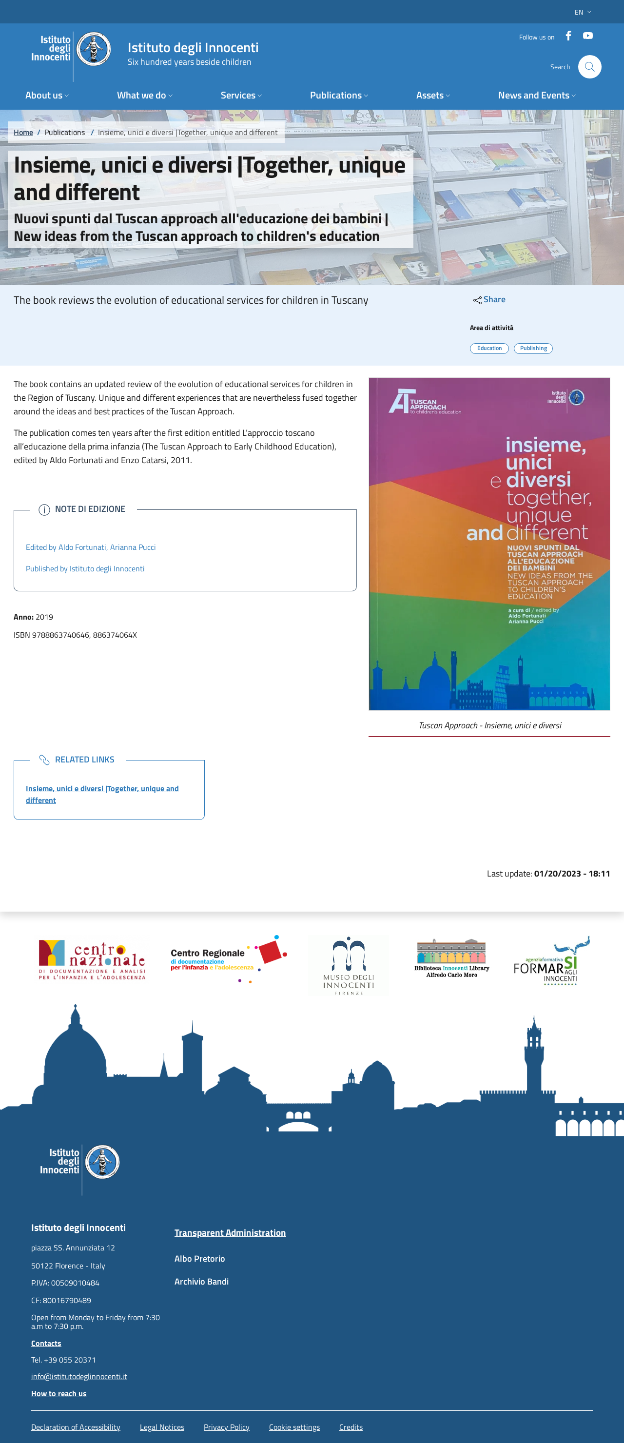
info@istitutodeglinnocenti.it (79, 1376)
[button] (584, 12)
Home (23, 132)
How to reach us (59, 1393)
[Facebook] (564, 36)
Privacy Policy (227, 1427)
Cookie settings (294, 1427)
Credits (351, 1427)
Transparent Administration (230, 1232)
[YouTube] (584, 36)
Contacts (46, 1343)
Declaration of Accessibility (75, 1427)
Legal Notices (162, 1427)
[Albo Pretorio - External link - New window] (240, 1263)
